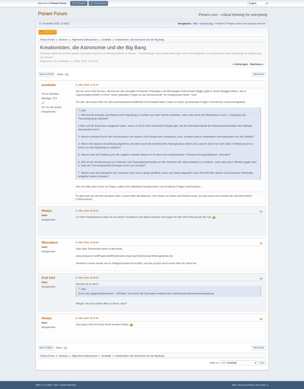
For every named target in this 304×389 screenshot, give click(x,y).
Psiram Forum (52, 13)
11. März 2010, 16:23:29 (86, 242)
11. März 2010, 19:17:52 (86, 318)
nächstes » (257, 64)
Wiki (195, 23)
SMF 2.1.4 (40, 385)
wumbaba (48, 85)
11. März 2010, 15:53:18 (86, 211)
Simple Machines (68, 385)
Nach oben (45, 348)
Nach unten (46, 74)
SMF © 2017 (53, 385)
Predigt (225, 91)
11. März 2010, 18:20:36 (86, 278)
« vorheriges (240, 64)
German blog (206, 23)
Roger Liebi (202, 91)
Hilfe (234, 385)
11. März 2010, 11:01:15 (86, 85)
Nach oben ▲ (262, 385)
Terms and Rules (246, 385)
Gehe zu (214, 363)
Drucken (258, 74)
